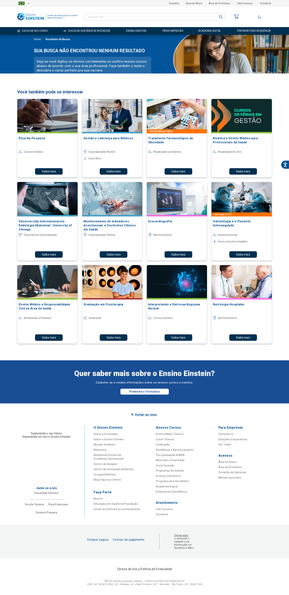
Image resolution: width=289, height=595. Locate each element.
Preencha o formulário (144, 391)
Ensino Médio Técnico (170, 434)
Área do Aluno (194, 3)
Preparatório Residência (171, 491)
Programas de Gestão (170, 470)
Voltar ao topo (146, 414)
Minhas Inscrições (229, 477)
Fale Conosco (245, 3)
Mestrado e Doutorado (170, 460)
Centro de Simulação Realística (114, 469)
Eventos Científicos (168, 476)
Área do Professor (219, 3)
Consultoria (225, 434)
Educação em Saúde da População (116, 503)
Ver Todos (224, 444)
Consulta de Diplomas (232, 472)
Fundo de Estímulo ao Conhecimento (117, 509)
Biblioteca (100, 449)
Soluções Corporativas (232, 439)
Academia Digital (167, 486)
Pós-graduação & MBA (170, 455)
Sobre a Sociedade (106, 434)
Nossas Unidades (105, 444)
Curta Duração (165, 465)
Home (37, 39)
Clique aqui (181, 535)
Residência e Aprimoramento (174, 449)
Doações (174, 3)
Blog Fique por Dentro (107, 479)
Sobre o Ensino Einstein (109, 439)
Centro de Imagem (105, 464)
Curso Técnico (165, 439)
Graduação (163, 444)
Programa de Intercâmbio (172, 481)
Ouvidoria (265, 3)
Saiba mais (49, 171)
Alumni (98, 498)
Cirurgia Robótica (105, 474)
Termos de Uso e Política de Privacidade (144, 568)
